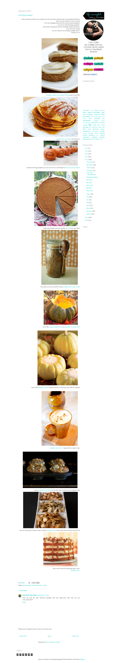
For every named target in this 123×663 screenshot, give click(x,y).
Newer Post (23, 636)
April (88, 205)
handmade (28, 585)
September (90, 170)
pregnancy (87, 131)
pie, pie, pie (89, 185)
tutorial (102, 135)
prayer (103, 129)
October (89, 168)
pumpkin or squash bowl (72, 327)
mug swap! (89, 190)
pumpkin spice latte (56, 448)
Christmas (86, 110)
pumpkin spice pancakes (63, 139)
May (88, 202)
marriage (85, 127)
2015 (86, 151)
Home (49, 636)
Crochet (92, 110)
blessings (96, 112)
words (101, 139)
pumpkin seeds (51, 530)
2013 (86, 157)
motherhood (94, 127)
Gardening (102, 110)
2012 (86, 159)
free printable (94, 118)
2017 (86, 148)
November (90, 165)
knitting (85, 125)
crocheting (89, 114)
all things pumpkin (92, 177)
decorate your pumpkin (73, 167)
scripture (85, 133)
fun (104, 118)
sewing (91, 133)
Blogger (82, 659)
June (88, 200)
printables (95, 131)
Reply (24, 602)
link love (39, 585)
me (90, 127)
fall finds (88, 188)
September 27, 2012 (43, 595)
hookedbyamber (87, 122)
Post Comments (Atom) (53, 642)
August (89, 194)
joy (99, 122)
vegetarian (86, 137)
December (90, 162)
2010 (86, 220)
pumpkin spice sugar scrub (71, 287)
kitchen (34, 585)
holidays (96, 120)
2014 (86, 154)
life (90, 125)
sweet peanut (88, 135)
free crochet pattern (96, 116)
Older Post (75, 636)
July (88, 197)
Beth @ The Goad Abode (29, 595)
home (103, 120)
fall (24, 585)
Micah (84, 112)
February (89, 211)
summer (102, 133)
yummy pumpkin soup (55, 327)
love (103, 125)
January (89, 214)
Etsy (96, 110)
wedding (94, 137)
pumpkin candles (44, 387)
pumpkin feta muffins (44, 490)
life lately (89, 182)
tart (68, 228)
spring (96, 133)
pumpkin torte (75, 570)
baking (90, 112)
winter (97, 139)
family (87, 116)
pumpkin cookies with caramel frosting (58, 95)
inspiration (94, 122)
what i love (91, 139)
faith (103, 114)
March (89, 208)
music (100, 127)
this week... (89, 180)
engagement (97, 114)
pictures (96, 129)
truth (97, 135)
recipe (45, 585)
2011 (86, 217)
